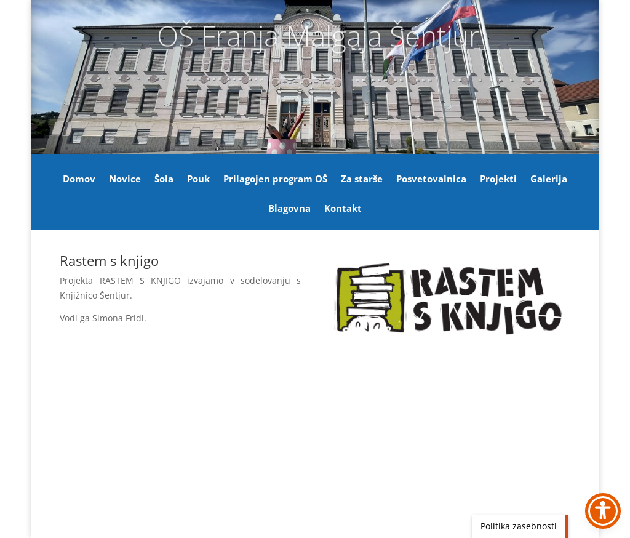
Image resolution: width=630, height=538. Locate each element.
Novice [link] (125, 179)
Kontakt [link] (343, 209)
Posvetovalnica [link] (431, 179)
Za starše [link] (362, 179)
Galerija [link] (548, 179)
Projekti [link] (498, 179)
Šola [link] (163, 179)
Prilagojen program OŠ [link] (275, 179)
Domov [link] (79, 179)
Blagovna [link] (289, 209)
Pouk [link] (198, 179)
